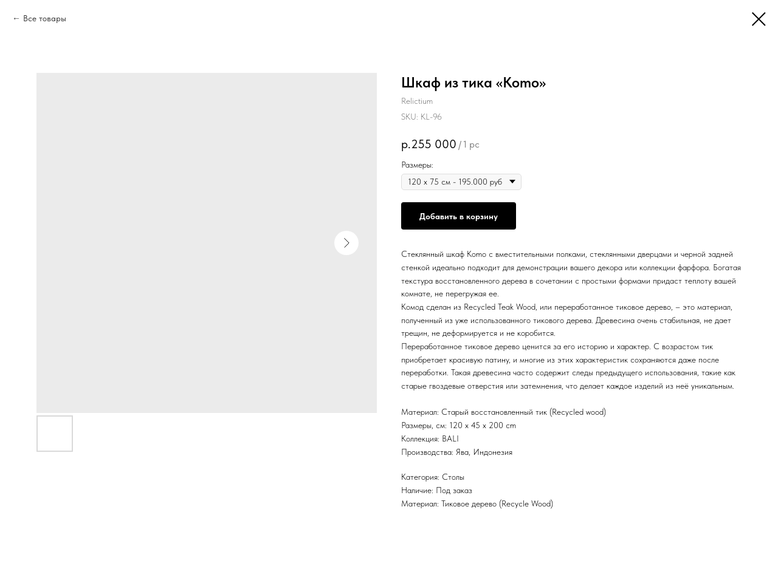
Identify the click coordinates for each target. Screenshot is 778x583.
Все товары (44, 18)
